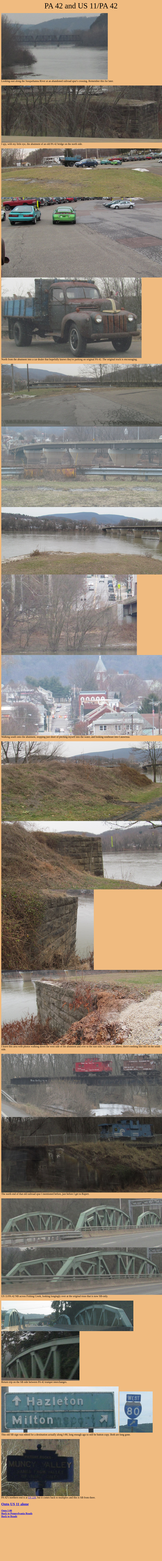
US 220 (32, 1497)
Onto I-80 (6, 1510)
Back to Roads (9, 1516)
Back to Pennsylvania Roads (16, 1513)
